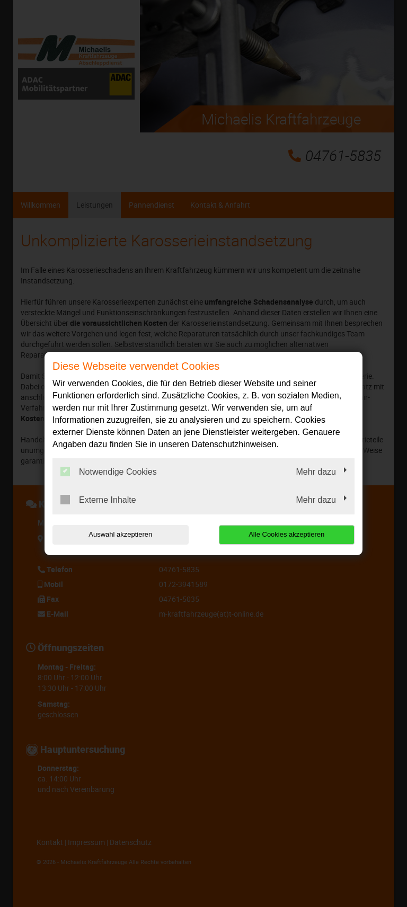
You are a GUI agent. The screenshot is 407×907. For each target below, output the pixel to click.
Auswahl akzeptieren (120, 534)
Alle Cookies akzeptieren (286, 534)
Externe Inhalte (98, 499)
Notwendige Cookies (108, 471)
